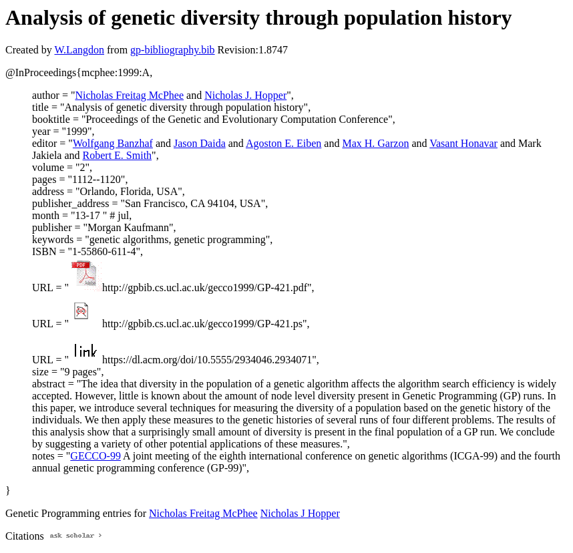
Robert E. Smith (117, 155)
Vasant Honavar (463, 143)
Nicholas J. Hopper (245, 95)
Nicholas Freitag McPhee (129, 95)
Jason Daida (200, 143)
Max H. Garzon (375, 143)
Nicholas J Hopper (300, 513)
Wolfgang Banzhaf (113, 143)
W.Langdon (79, 49)
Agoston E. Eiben (283, 143)
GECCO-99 (95, 456)
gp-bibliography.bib (172, 49)
